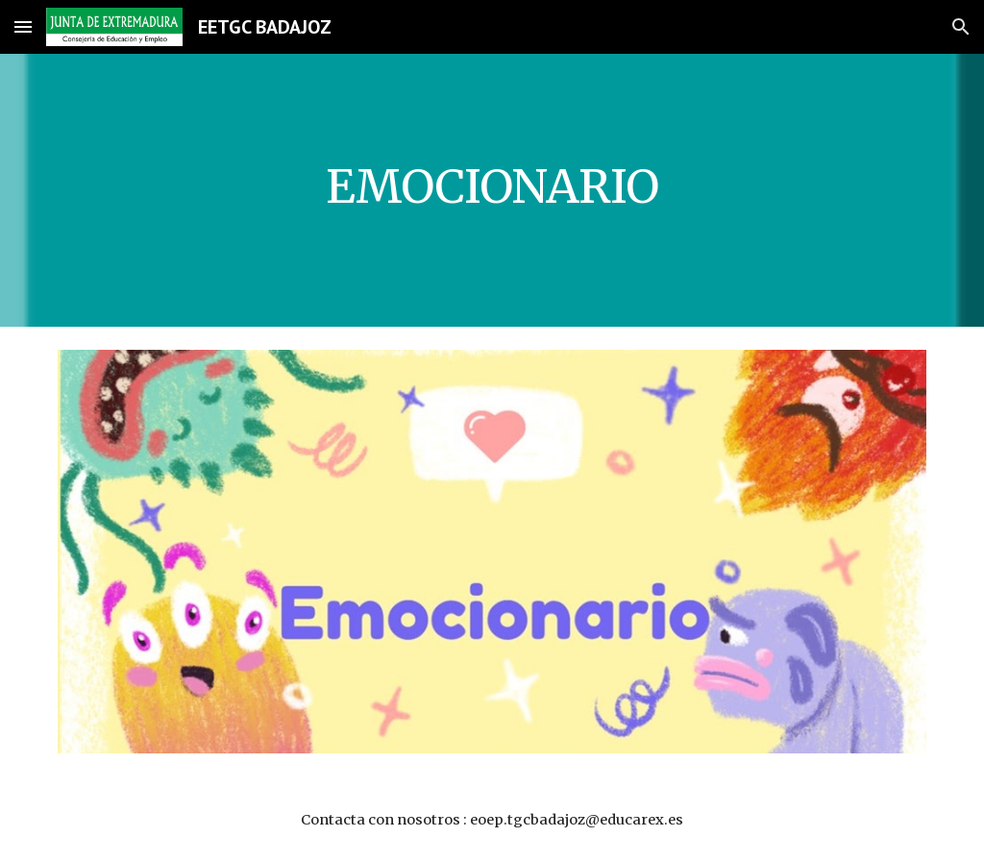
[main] (492, 190)
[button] (23, 26)
